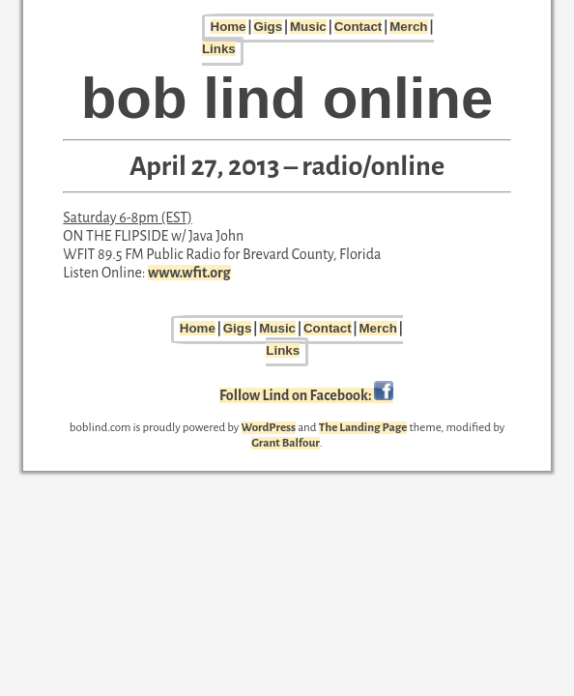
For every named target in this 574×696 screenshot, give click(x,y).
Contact (358, 26)
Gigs (267, 26)
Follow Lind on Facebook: (306, 395)
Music (308, 26)
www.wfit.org (189, 272)
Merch (408, 26)
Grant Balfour (285, 443)
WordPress (269, 427)
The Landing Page (363, 427)
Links (219, 49)
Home (228, 26)
